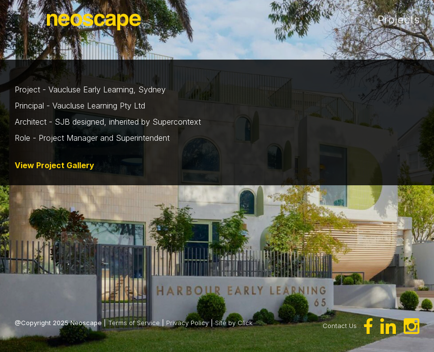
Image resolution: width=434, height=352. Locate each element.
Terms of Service (134, 323)
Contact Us (340, 326)
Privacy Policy (187, 323)
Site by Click (234, 323)
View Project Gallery (54, 165)
